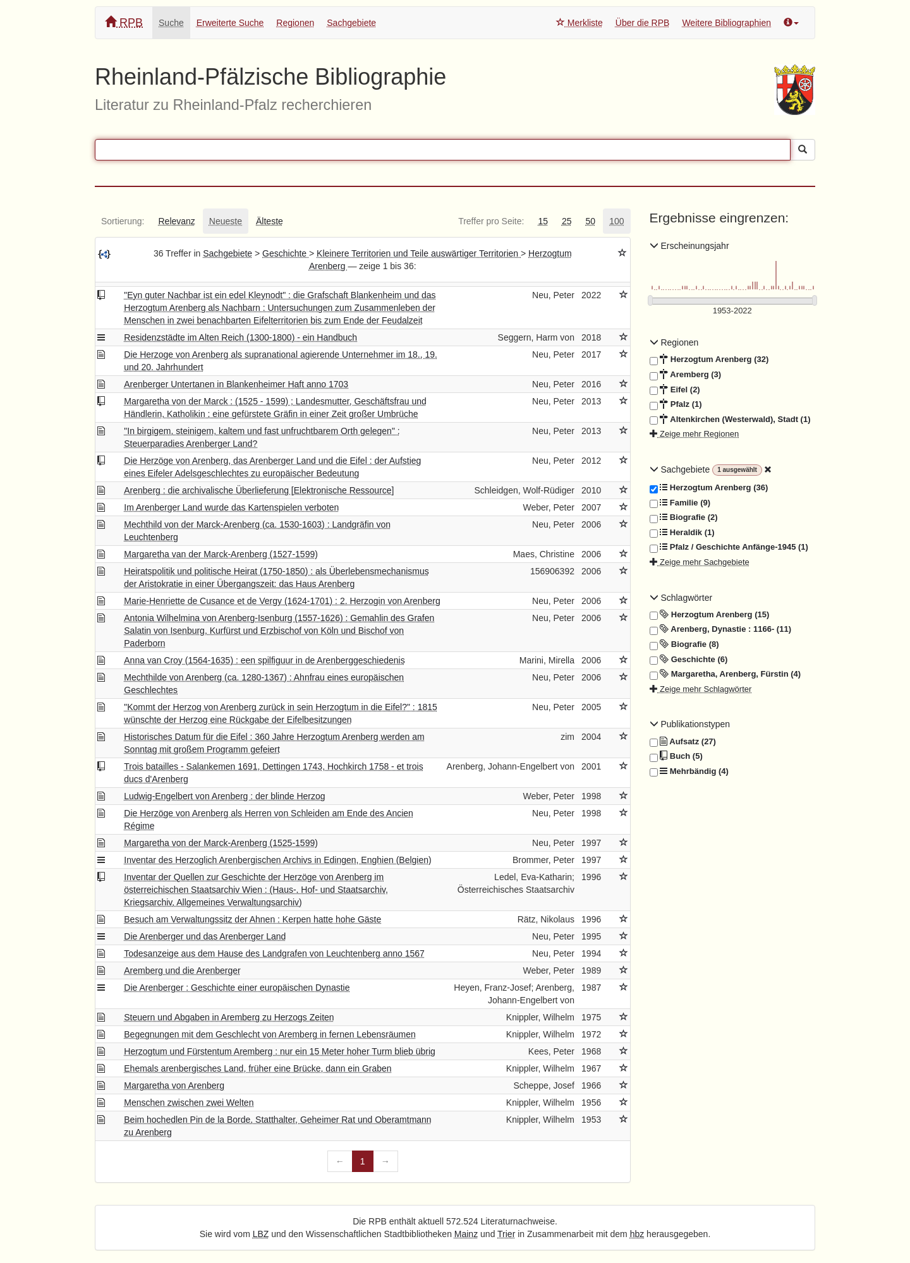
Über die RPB (643, 23)
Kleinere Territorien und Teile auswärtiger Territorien (419, 253)
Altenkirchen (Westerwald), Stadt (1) (730, 419)
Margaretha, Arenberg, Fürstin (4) (725, 674)
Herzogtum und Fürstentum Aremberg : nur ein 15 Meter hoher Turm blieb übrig (279, 1051)
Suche (171, 23)
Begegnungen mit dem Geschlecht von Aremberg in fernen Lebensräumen (270, 1034)
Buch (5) (676, 756)
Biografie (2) (684, 517)
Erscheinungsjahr (689, 246)
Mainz (466, 1234)
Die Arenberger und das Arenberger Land (205, 936)
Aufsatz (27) (683, 741)
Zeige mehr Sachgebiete (699, 562)
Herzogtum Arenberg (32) (709, 359)
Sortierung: (122, 221)
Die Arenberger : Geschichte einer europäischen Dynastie (236, 987)
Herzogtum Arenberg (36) (709, 487)
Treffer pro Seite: (491, 221)
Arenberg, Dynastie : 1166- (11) (721, 629)
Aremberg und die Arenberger (182, 970)
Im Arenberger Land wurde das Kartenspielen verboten (231, 507)
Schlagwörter (681, 598)
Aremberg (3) (686, 374)
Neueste (225, 221)
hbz (637, 1234)
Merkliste (579, 23)
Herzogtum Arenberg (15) (710, 614)
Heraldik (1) (682, 532)
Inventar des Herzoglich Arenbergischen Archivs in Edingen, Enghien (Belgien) (277, 860)
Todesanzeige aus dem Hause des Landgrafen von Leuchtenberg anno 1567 (274, 953)
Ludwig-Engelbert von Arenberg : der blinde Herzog (224, 796)
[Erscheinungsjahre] (733, 311)
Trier (506, 1234)
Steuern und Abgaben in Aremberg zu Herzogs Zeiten (229, 1017)
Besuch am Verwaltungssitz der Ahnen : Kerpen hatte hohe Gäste (252, 919)
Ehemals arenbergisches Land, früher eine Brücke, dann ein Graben (257, 1068)
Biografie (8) (684, 644)
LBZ (261, 1234)
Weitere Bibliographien (726, 23)
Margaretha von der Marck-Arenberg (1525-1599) (221, 843)
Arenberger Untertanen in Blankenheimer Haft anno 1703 (236, 384)
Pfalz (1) (676, 404)
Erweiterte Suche (230, 23)
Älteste (269, 221)
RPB (124, 22)
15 (543, 221)
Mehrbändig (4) (689, 771)
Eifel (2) (675, 390)
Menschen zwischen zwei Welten (188, 1102)
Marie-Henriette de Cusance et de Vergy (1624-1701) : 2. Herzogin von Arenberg (282, 601)
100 (616, 221)
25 (567, 221)
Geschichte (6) (689, 659)
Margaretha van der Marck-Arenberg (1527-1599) (221, 554)
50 (591, 221)
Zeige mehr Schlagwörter (701, 689)
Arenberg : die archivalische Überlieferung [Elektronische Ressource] (259, 490)
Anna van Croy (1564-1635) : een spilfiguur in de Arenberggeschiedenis (264, 660)
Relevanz (176, 221)
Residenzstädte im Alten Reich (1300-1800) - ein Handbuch (240, 337)
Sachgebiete (351, 23)
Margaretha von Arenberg (174, 1085)
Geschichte (285, 253)
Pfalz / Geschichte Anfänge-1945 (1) (729, 547)
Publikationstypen (690, 724)
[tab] (122, 221)
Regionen (295, 23)
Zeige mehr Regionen (694, 433)
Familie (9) (680, 503)
